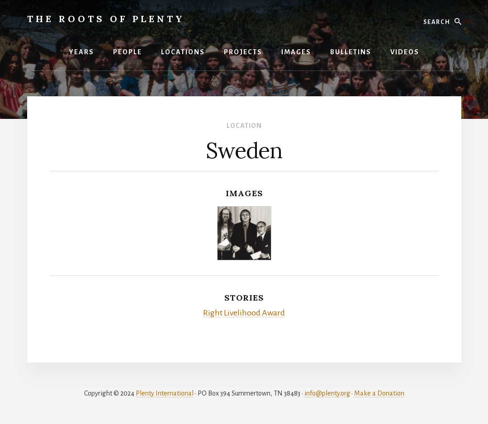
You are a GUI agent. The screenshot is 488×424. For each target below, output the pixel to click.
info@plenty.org (327, 393)
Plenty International (165, 393)
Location (244, 125)
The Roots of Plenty (106, 18)
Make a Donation (379, 393)
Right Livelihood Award (244, 312)
